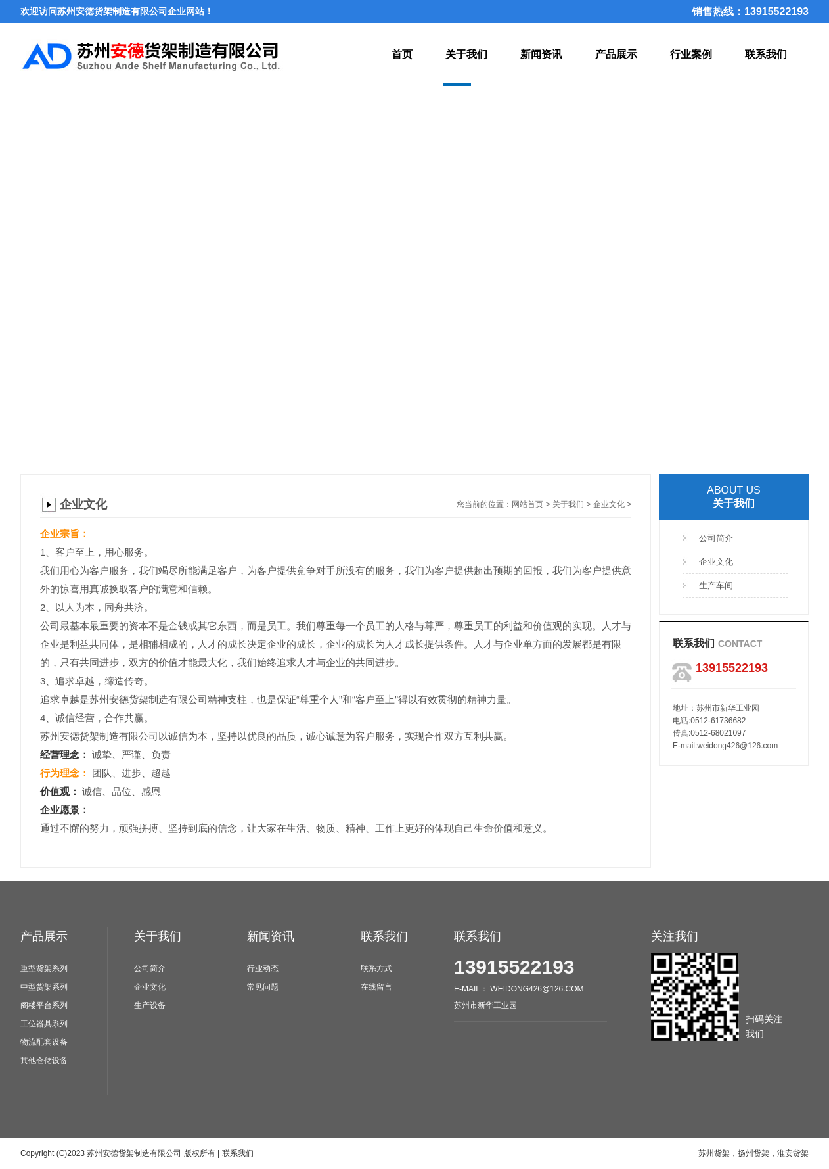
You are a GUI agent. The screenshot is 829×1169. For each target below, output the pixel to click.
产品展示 (616, 54)
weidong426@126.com (737, 745)
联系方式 (376, 968)
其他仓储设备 (44, 1060)
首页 (402, 54)
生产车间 (716, 585)
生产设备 (150, 1005)
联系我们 (766, 54)
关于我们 (466, 54)
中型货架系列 (44, 986)
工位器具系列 (44, 1023)
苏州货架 (714, 1153)
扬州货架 (753, 1153)
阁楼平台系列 (44, 1005)
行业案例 (691, 54)
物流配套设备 (44, 1042)
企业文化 (609, 504)
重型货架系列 (44, 968)
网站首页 (527, 504)
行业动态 (263, 968)
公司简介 (716, 538)
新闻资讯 (541, 54)
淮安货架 (793, 1153)
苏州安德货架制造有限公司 (134, 1153)
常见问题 (263, 986)
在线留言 (376, 986)
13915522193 (514, 967)
